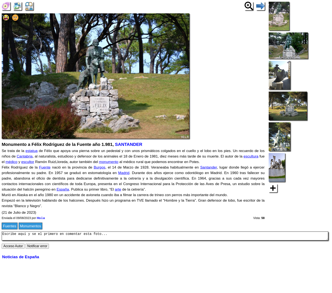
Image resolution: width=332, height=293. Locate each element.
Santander (208, 167)
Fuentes (9, 226)
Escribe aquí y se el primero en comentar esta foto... (165, 237)
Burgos (99, 167)
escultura (250, 156)
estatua (31, 151)
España (63, 189)
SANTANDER (128, 144)
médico (11, 162)
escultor (27, 162)
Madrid (123, 173)
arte (118, 189)
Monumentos (30, 226)
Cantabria (25, 156)
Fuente (45, 167)
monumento (108, 162)
